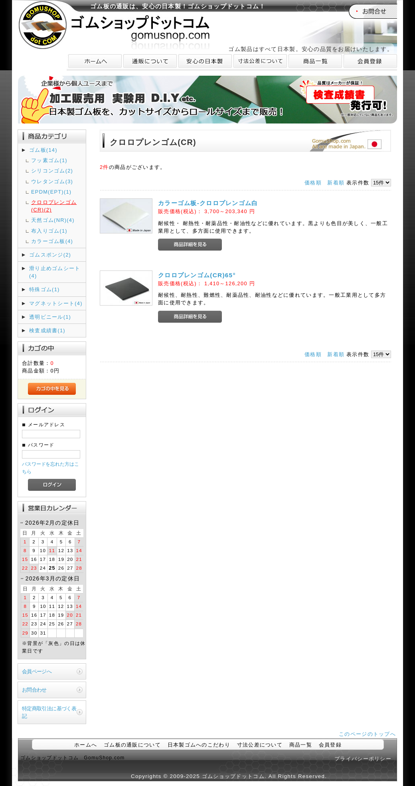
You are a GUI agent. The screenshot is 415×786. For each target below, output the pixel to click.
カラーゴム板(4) (52, 241)
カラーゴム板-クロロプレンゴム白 (208, 203)
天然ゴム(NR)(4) (53, 220)
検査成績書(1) (47, 330)
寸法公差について (260, 745)
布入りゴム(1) (49, 231)
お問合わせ (34, 690)
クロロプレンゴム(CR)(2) (54, 206)
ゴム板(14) (43, 150)
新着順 (335, 183)
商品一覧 (300, 745)
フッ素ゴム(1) (49, 160)
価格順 (313, 183)
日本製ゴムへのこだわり (199, 745)
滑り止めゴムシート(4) (55, 272)
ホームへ (85, 745)
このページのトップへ (367, 734)
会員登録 (330, 745)
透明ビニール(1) (50, 317)
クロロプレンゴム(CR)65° (197, 275)
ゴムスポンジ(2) (50, 255)
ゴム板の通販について (132, 745)
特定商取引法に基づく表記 (49, 712)
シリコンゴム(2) (52, 171)
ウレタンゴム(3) (52, 181)
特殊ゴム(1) (44, 289)
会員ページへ (36, 671)
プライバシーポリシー (362, 759)
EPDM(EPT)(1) (51, 192)
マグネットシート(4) (56, 303)
